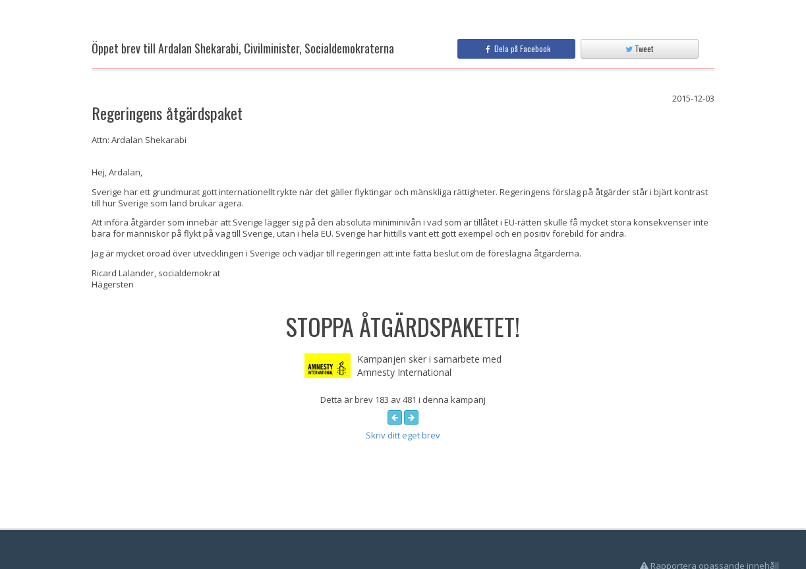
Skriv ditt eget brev (403, 435)
